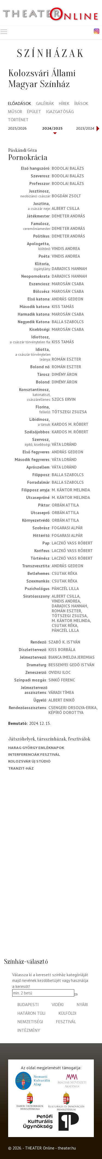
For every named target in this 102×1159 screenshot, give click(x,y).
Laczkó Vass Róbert (72, 543)
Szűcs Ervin (64, 399)
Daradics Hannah (69, 268)
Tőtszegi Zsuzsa (69, 411)
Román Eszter (66, 359)
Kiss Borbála (61, 649)
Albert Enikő (61, 700)
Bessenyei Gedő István (71, 664)
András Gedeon (67, 299)
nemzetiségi (30, 1022)
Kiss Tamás (63, 306)
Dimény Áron (64, 374)
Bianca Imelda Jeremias (71, 657)
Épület (34, 112)
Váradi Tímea (61, 692)
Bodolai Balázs (68, 168)
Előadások (19, 104)
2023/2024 (85, 128)
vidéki (58, 1004)
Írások (81, 104)
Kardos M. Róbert (70, 424)
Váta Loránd (64, 444)
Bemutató (17, 723)
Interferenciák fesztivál (34, 754)
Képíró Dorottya (66, 712)
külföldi (67, 1013)
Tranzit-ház (21, 768)
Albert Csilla (65, 208)
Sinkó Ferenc (61, 680)
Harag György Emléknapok (36, 747)
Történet (18, 120)
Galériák (45, 104)
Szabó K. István (64, 642)
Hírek (64, 104)
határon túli (31, 1013)
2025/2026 (17, 128)
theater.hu (67, 1148)
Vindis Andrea (66, 248)
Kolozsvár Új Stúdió (29, 761)
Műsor (15, 112)
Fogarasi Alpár (67, 527)
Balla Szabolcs (68, 321)
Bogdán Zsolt (66, 195)
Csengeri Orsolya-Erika (72, 707)
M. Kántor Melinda (71, 489)
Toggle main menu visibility (4, 30)
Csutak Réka (64, 573)
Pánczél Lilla (65, 588)
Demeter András (68, 216)
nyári (82, 1004)
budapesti (28, 1004)
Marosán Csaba (68, 283)
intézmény (28, 1030)
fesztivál (66, 1022)
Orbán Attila (65, 505)
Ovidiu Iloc (59, 672)
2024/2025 (52, 128)
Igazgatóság (60, 112)
